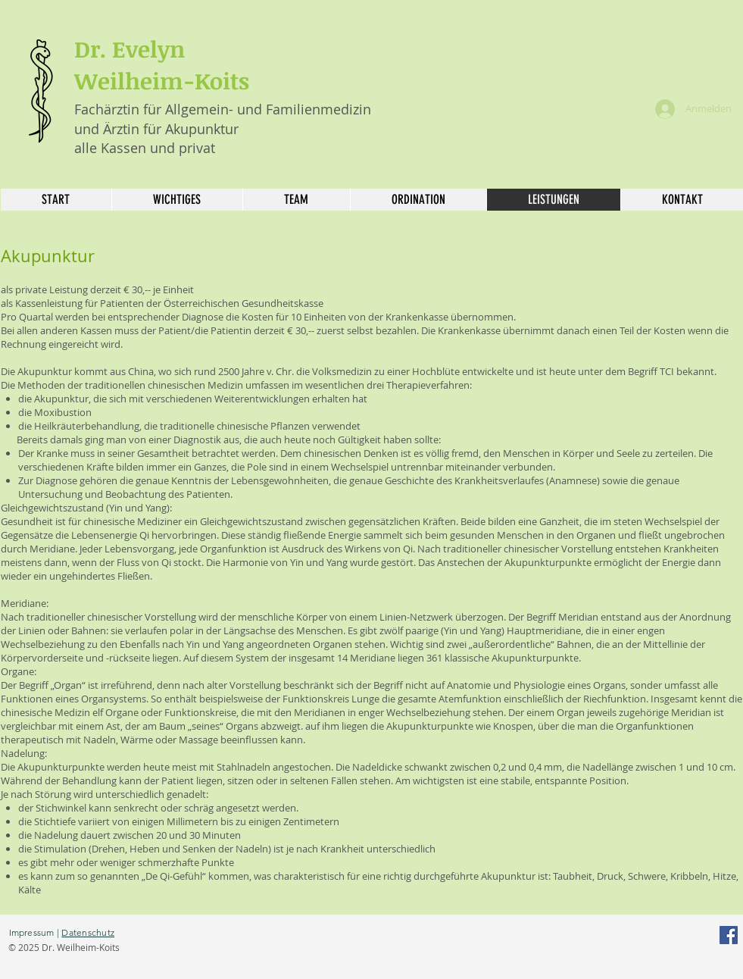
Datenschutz (87, 932)
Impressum (32, 932)
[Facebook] (729, 935)
